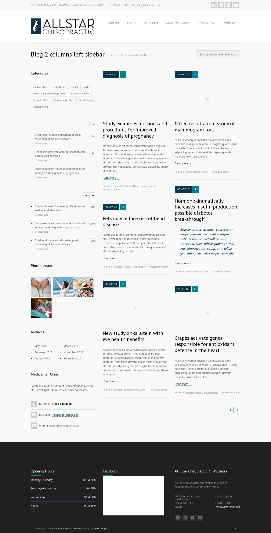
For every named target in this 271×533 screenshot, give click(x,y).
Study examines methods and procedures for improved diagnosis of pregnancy (135, 129)
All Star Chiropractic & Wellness (66, 528)
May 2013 (41, 346)
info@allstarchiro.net (148, 5)
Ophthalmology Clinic (54, 93)
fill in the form (50, 425)
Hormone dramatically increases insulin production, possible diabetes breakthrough (206, 209)
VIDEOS (113, 23)
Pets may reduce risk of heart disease (134, 221)
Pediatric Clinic (40, 100)
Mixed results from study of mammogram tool (205, 126)
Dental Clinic (58, 87)
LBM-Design (100, 528)
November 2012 (73, 352)
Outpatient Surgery (79, 93)
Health (86, 87)
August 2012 (42, 358)
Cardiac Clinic (40, 87)
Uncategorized (40, 106)
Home (112, 55)
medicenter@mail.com (65, 414)
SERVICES (151, 23)
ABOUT (131, 23)
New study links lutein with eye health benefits (133, 336)
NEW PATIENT (207, 23)
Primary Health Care (63, 100)
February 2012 (73, 358)
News (36, 93)
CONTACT (230, 23)
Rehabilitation (86, 100)
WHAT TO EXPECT (178, 23)
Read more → (111, 177)
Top (235, 528)
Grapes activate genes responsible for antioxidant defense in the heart (204, 344)
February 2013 (44, 352)
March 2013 (71, 346)
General (74, 87)
